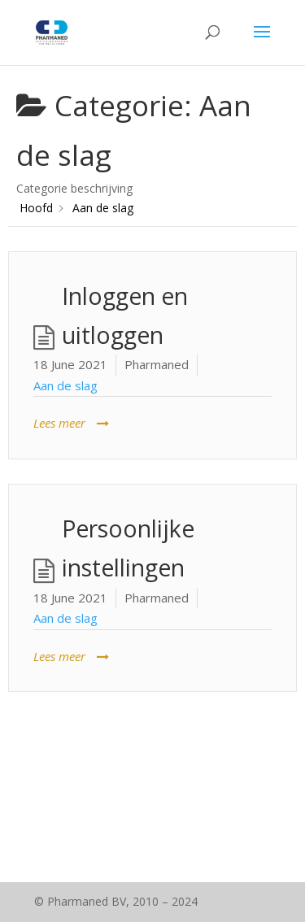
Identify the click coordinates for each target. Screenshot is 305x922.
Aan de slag (65, 385)
